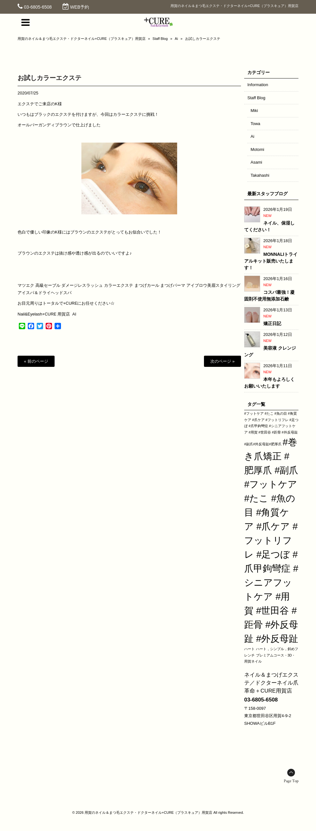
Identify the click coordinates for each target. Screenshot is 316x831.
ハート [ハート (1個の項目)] (249, 649)
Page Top (291, 781)
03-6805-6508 (38, 7)
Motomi (257, 149)
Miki (254, 110)
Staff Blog (160, 39)
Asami (256, 162)
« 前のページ (36, 361)
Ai (176, 39)
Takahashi (260, 175)
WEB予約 (79, 7)
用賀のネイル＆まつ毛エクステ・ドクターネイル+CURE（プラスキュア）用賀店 (82, 39)
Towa (255, 123)
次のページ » (222, 361)
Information (257, 84)
